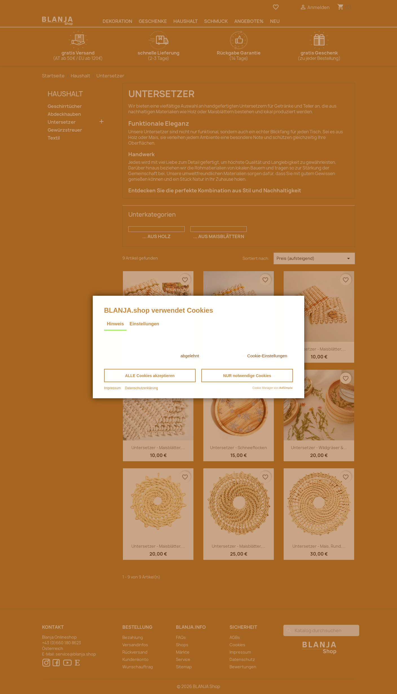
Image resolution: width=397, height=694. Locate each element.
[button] (150, 375)
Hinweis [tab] (115, 323)
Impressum (112, 388)
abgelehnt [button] (189, 355)
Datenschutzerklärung (141, 388)
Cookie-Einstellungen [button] (267, 355)
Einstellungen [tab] (144, 323)
